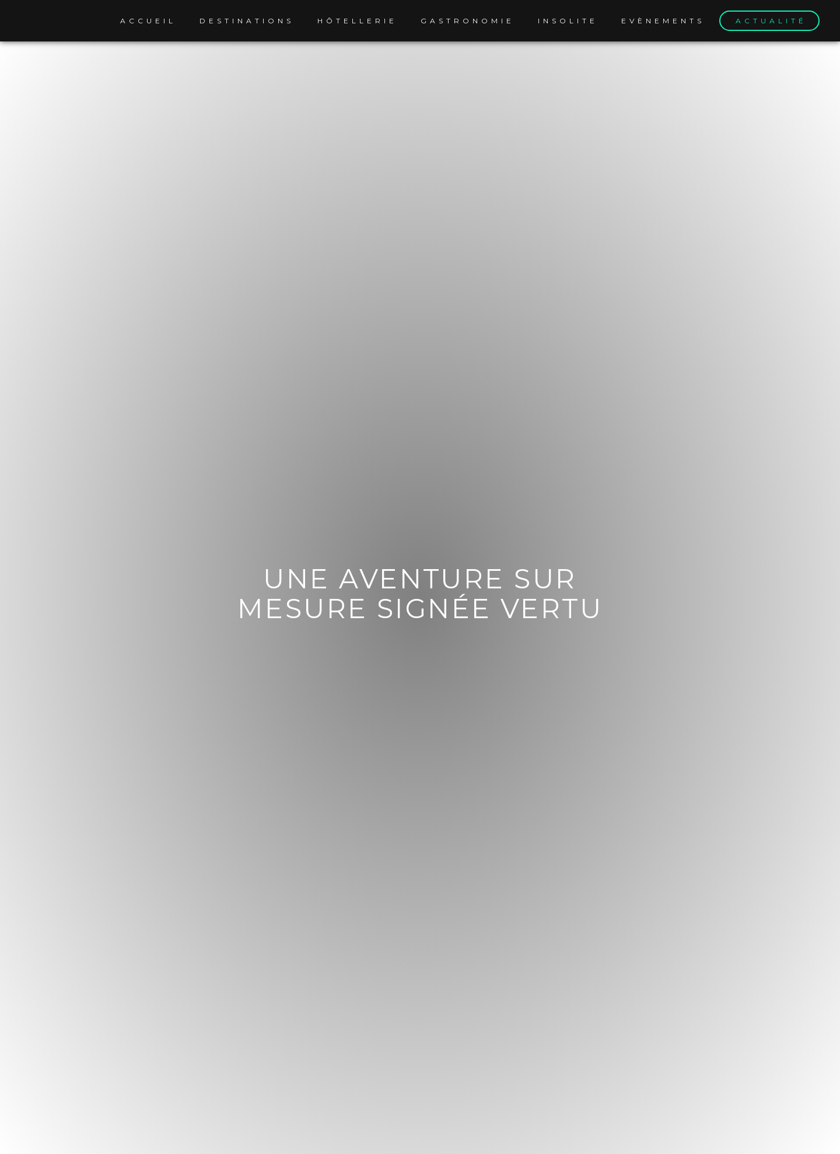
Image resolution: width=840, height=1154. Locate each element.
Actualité (771, 20)
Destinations (247, 20)
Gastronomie (467, 20)
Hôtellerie (357, 20)
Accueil (148, 20)
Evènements (663, 20)
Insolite (568, 20)
